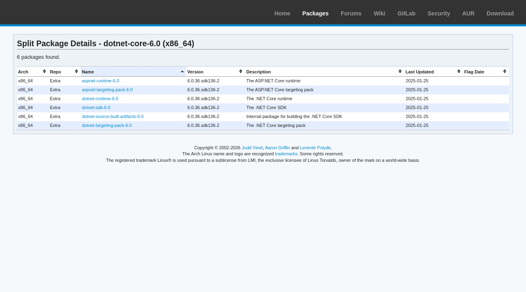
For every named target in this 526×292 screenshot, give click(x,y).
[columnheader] (33, 72)
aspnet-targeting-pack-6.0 (107, 89)
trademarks (286, 153)
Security (439, 13)
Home (282, 13)
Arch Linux (44, 12)
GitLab (406, 13)
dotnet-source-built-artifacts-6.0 (113, 116)
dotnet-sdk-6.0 (96, 107)
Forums (351, 13)
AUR (468, 13)
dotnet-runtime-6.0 (100, 98)
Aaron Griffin (277, 147)
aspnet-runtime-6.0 (100, 80)
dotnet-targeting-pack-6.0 (107, 125)
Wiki (380, 13)
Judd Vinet (252, 147)
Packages (316, 13)
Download (500, 13)
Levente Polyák (315, 147)
